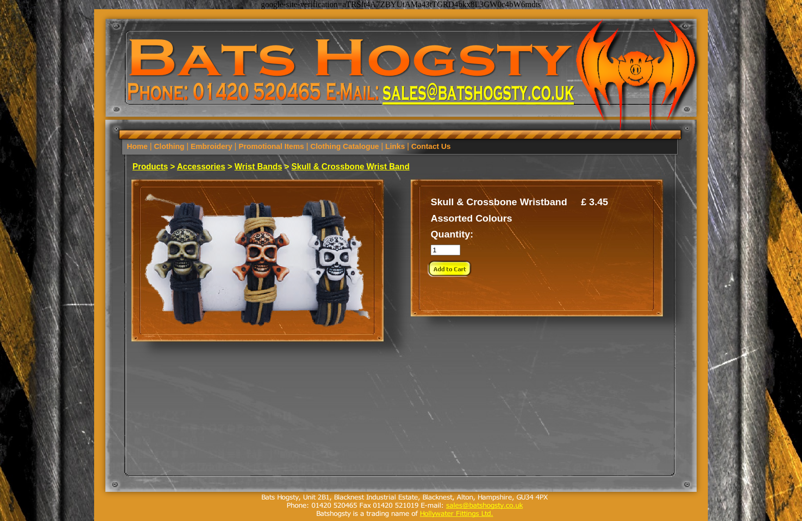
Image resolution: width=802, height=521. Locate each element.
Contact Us (430, 146)
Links (395, 146)
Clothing (169, 146)
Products (150, 166)
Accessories (201, 166)
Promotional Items (271, 146)
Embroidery (212, 146)
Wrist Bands (258, 166)
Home (138, 146)
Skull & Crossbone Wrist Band (351, 166)
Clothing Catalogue (344, 146)
